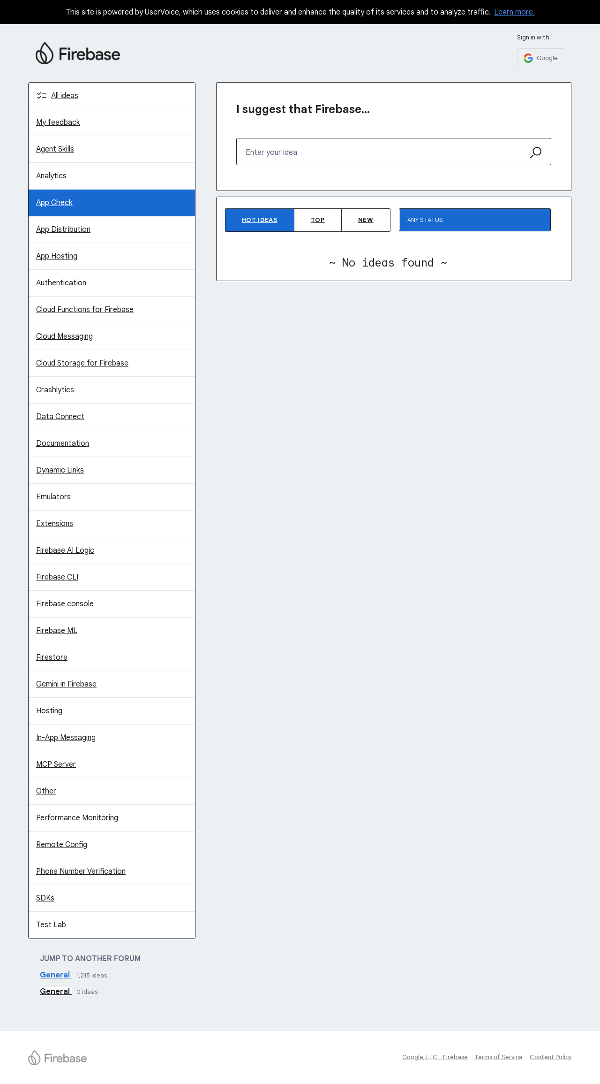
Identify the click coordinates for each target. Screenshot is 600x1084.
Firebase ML (56, 630)
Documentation (62, 443)
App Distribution (63, 229)
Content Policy (551, 1057)
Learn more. (514, 12)
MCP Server (56, 764)
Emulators (53, 497)
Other (46, 791)
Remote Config (61, 844)
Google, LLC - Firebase (435, 1057)
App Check (54, 202)
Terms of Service (498, 1057)
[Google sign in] (540, 58)
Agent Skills (55, 149)
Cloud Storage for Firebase (82, 363)
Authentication (61, 283)
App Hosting (56, 256)
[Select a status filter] (475, 220)
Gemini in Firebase (66, 684)
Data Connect (60, 416)
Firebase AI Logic (65, 550)
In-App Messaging (66, 737)
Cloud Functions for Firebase (85, 309)
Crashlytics (55, 390)
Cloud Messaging (64, 336)
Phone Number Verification (81, 871)
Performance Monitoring (77, 818)
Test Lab (51, 925)
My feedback (58, 122)
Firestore (52, 657)
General (56, 975)
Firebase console (65, 604)
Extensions (54, 523)
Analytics (51, 176)
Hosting (49, 711)
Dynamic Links (60, 470)
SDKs (45, 898)
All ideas (64, 95)
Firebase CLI (57, 577)
